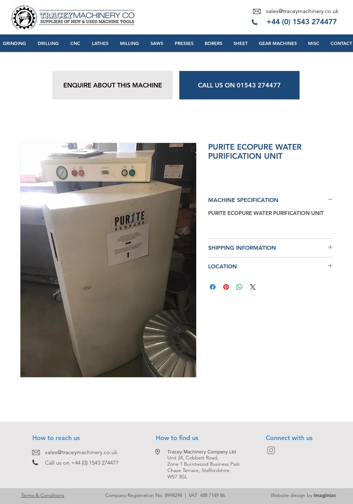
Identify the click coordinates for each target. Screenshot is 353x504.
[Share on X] (253, 287)
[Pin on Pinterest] (226, 287)
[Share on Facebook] (212, 287)
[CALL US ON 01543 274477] (239, 85)
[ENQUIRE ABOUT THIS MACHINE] (112, 85)
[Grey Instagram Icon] (271, 450)
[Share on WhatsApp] (239, 287)
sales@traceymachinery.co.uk (302, 11)
